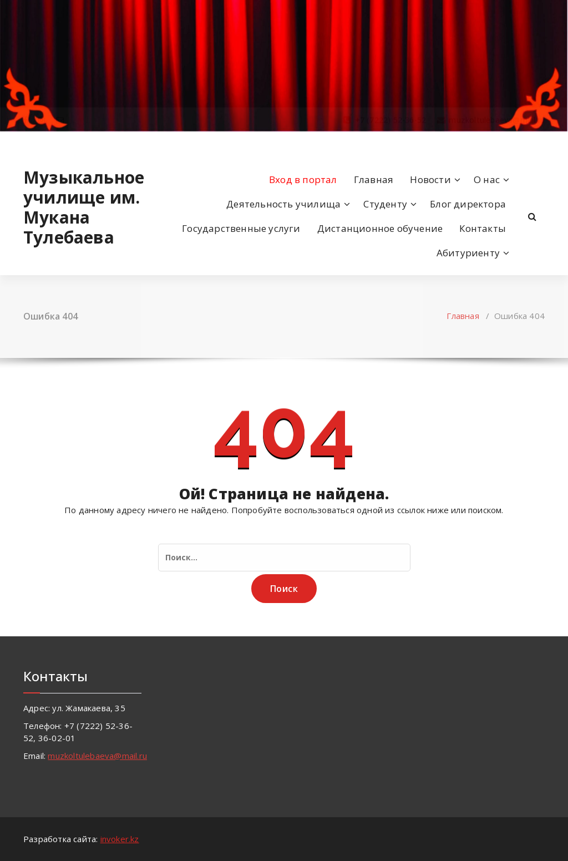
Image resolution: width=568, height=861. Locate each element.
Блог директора (468, 203)
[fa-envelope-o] (60, 143)
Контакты (482, 228)
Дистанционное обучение (380, 228)
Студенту (385, 203)
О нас (487, 179)
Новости (430, 179)
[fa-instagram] (41, 143)
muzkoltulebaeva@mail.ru (97, 755)
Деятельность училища (283, 203)
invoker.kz (119, 838)
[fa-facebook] (25, 143)
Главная (373, 179)
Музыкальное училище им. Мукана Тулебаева (82, 207)
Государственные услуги (241, 228)
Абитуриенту (468, 252)
